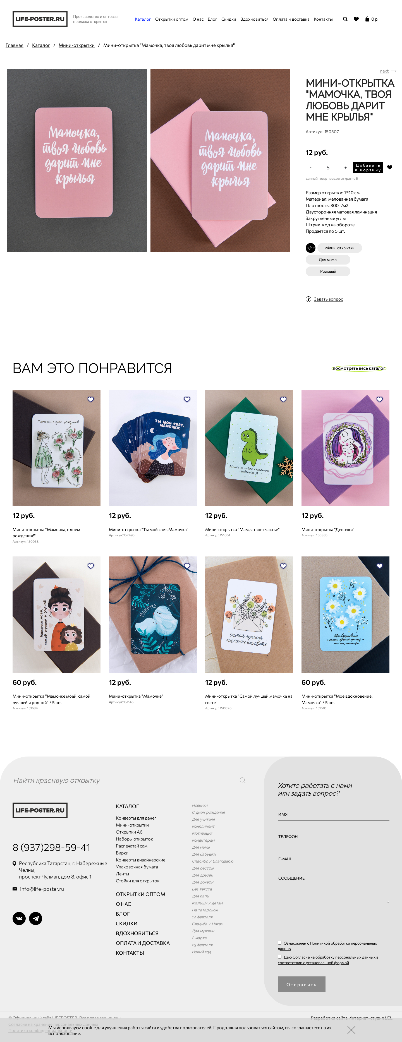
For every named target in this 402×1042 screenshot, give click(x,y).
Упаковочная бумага (137, 866)
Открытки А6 (129, 831)
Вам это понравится (93, 368)
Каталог (143, 18)
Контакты (323, 18)
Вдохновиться (254, 18)
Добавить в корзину (368, 167)
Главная (14, 45)
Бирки (122, 852)
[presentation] (320, 924)
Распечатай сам (131, 845)
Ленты (122, 873)
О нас (198, 18)
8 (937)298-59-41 (51, 847)
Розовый (328, 271)
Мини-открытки (77, 45)
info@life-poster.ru (42, 889)
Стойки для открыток (137, 880)
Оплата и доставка (291, 18)
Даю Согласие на (328, 960)
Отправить (301, 984)
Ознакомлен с (327, 946)
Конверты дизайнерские (140, 859)
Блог (212, 18)
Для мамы (328, 259)
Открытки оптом (171, 18)
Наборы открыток (134, 838)
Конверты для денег (136, 817)
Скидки (228, 18)
